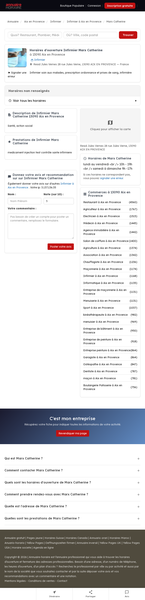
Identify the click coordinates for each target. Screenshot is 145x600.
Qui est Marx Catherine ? (24, 458)
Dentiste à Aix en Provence (110, 371)
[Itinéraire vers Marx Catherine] (54, 594)
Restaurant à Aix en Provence (110, 202)
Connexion (94, 5)
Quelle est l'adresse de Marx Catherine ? (36, 506)
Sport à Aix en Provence (110, 308)
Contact (62, 581)
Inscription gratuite (120, 5)
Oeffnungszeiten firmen (60, 543)
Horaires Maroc (119, 538)
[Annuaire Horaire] (13, 5)
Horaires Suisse (54, 538)
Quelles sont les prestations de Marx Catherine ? (42, 518)
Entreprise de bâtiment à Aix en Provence (110, 330)
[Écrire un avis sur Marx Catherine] (127, 594)
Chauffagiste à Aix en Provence (110, 262)
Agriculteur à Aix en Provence (110, 209)
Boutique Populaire (72, 5)
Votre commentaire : (22, 208)
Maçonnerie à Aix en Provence (110, 269)
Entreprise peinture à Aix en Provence (110, 350)
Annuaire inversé (87, 543)
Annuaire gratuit (15, 538)
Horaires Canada (76, 538)
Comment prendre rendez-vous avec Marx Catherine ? (46, 494)
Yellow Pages (35, 543)
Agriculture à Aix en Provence (110, 248)
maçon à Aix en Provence (110, 378)
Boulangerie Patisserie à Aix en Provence (110, 387)
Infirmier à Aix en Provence (110, 276)
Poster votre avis (60, 246)
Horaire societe (21, 547)
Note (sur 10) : (53, 194)
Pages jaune (34, 538)
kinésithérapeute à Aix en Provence (110, 315)
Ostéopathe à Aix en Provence (110, 364)
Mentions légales (15, 581)
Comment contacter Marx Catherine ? (34, 470)
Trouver (128, 35)
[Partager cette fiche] (91, 594)
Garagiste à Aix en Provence (110, 357)
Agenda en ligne (43, 547)
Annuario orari (98, 538)
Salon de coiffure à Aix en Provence (110, 241)
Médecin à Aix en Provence (110, 223)
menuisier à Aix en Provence (110, 322)
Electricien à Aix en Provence (110, 216)
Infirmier (38, 59)
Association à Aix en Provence (110, 255)
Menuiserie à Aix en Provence (110, 301)
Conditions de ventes (41, 581)
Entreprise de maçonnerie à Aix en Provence (110, 291)
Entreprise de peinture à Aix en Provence (110, 341)
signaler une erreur (111, 178)
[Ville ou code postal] (90, 35)
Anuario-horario (15, 543)
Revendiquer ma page (73, 433)
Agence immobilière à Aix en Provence (110, 232)
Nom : (12, 194)
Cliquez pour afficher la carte (110, 125)
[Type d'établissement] (35, 35)
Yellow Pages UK (110, 543)
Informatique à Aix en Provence (110, 283)
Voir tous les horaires (27, 101)
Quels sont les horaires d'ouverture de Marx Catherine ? (48, 482)
